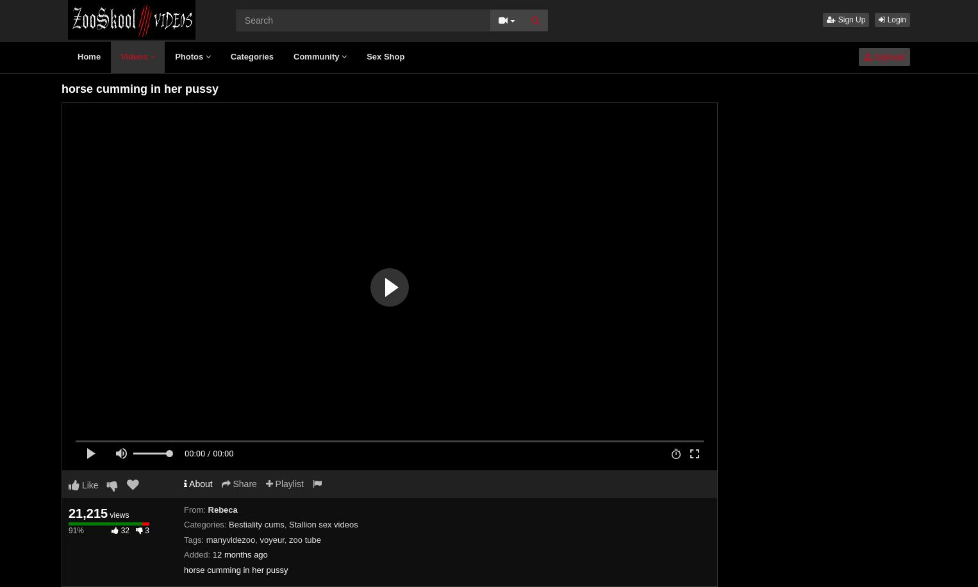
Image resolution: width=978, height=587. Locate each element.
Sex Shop (385, 56)
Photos (193, 56)
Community (320, 56)
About (198, 484)
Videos (137, 56)
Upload (884, 57)
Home (89, 56)
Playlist (285, 484)
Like (84, 485)
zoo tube (305, 540)
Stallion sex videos (323, 524)
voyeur (272, 540)
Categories (252, 56)
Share (239, 484)
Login (892, 19)
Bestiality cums (257, 524)
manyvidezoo (231, 540)
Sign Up (846, 19)
